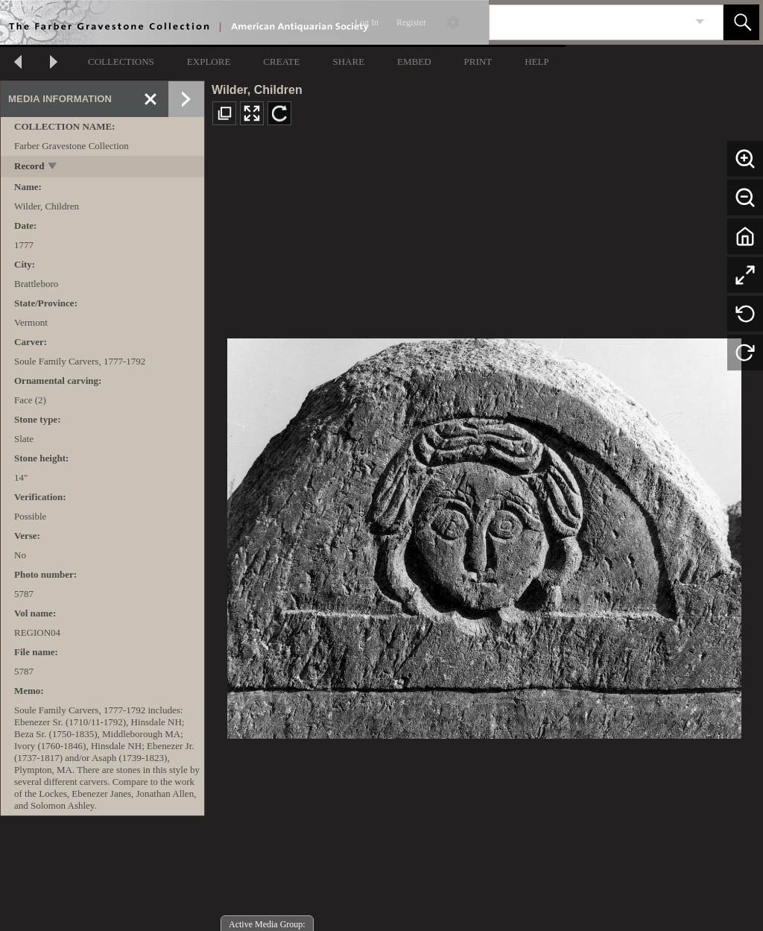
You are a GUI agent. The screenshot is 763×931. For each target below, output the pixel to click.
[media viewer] (484, 534)
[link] (700, 22)
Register (411, 22)
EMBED (414, 61)
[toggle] (53, 167)
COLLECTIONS (121, 61)
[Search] (588, 22)
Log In (367, 22)
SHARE (348, 61)
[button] (741, 22)
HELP (537, 61)
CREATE (281, 61)
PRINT (478, 61)
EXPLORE (209, 61)
